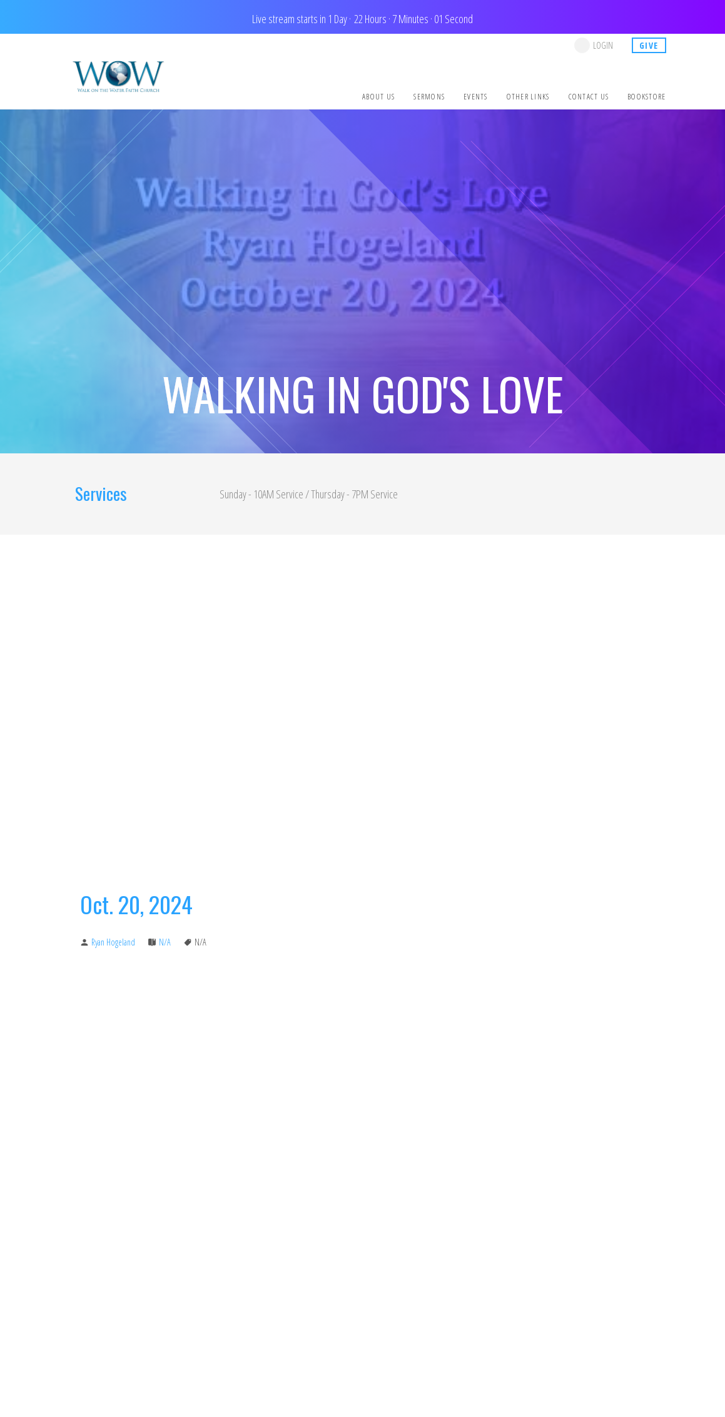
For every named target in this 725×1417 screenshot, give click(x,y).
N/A (165, 942)
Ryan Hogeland (113, 942)
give (649, 45)
